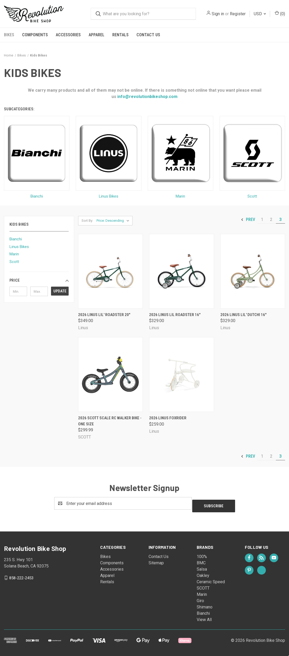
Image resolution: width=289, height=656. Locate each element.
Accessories (68, 34)
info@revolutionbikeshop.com (147, 96)
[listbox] (114, 220)
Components (35, 34)
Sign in (218, 13)
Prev (248, 219)
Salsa (202, 566)
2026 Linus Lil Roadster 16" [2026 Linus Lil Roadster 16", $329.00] (174, 314)
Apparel (96, 34)
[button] (39, 280)
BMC (201, 560)
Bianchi (15, 239)
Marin (14, 254)
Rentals (120, 34)
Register (238, 13)
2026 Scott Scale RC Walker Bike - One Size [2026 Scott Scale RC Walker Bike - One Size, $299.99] (109, 421)
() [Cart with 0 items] (280, 13)
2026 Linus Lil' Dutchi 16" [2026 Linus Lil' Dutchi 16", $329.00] (243, 314)
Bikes (9, 34)
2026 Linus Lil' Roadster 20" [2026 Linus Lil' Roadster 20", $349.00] (104, 314)
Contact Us (148, 34)
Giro (200, 598)
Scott (14, 261)
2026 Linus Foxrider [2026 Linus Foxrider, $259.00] (167, 418)
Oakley (203, 572)
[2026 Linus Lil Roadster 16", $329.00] (181, 271)
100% (202, 553)
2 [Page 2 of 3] (271, 219)
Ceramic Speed (211, 579)
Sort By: (87, 221)
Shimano (204, 604)
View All (204, 616)
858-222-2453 (21, 575)
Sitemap (156, 560)
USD (260, 13)
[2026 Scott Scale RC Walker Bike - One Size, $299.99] (110, 374)
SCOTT (203, 585)
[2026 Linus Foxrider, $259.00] (181, 374)
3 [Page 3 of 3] (280, 219)
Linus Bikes (19, 246)
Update (60, 291)
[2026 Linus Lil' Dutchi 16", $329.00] (252, 271)
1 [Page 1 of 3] (262, 219)
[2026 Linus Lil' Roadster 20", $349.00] (110, 271)
